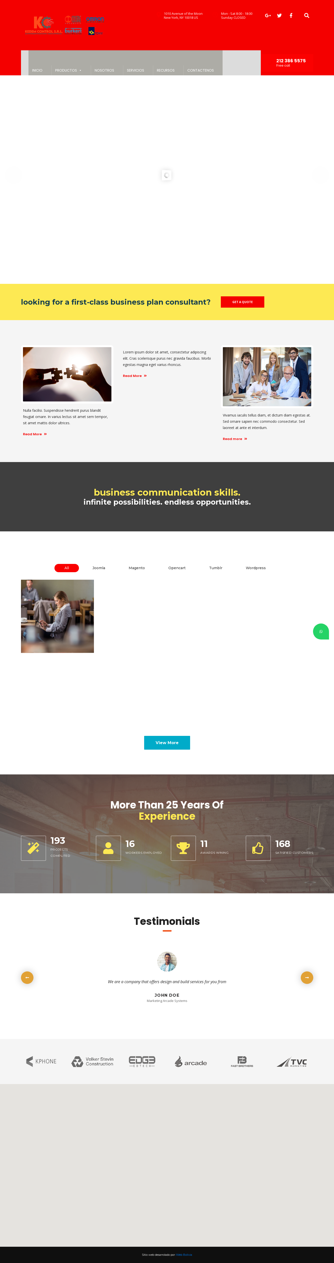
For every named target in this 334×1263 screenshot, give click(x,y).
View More (167, 742)
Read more (235, 439)
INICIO (37, 70)
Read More (35, 434)
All (66, 568)
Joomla (98, 568)
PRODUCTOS (68, 70)
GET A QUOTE (242, 302)
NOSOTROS (104, 70)
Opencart (177, 568)
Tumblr (215, 568)
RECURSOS (166, 70)
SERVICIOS (135, 70)
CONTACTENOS (200, 70)
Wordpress (256, 568)
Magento (137, 568)
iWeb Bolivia (184, 1254)
